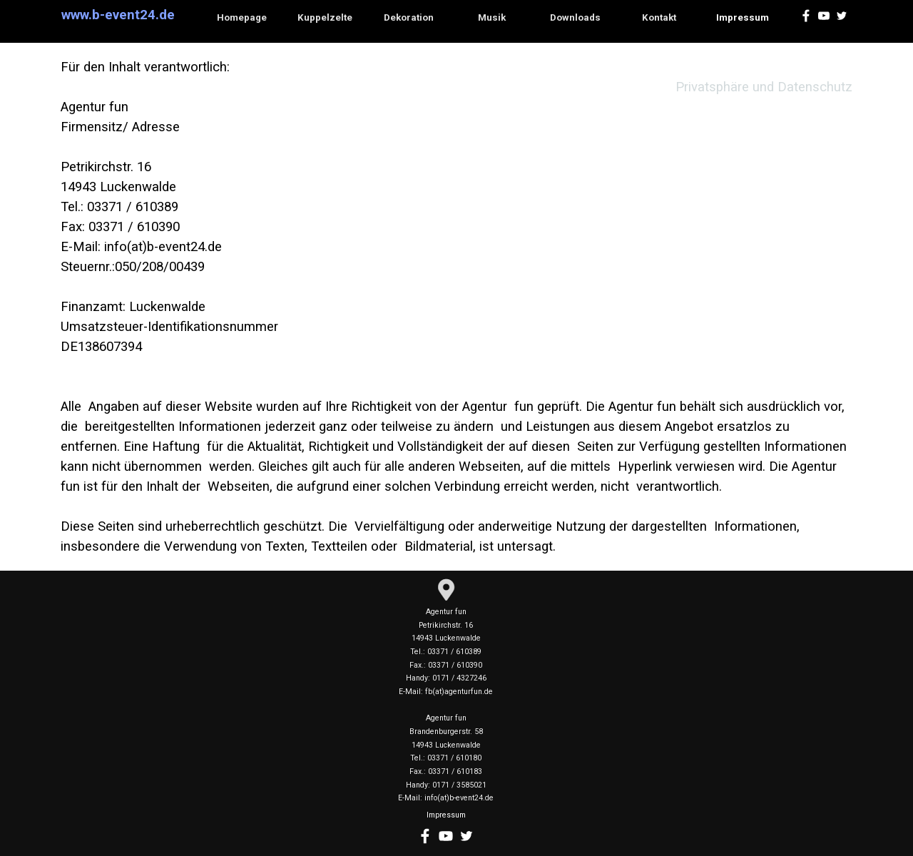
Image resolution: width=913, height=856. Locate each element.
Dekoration (409, 17)
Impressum (742, 17)
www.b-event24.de (118, 15)
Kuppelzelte (324, 17)
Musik (492, 17)
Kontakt (659, 17)
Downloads (575, 17)
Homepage (242, 17)
